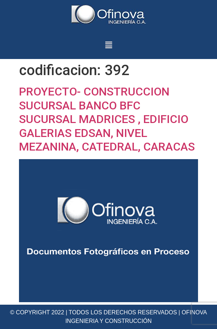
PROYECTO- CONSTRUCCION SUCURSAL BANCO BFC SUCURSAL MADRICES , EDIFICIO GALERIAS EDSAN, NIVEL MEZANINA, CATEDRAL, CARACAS (107, 119)
